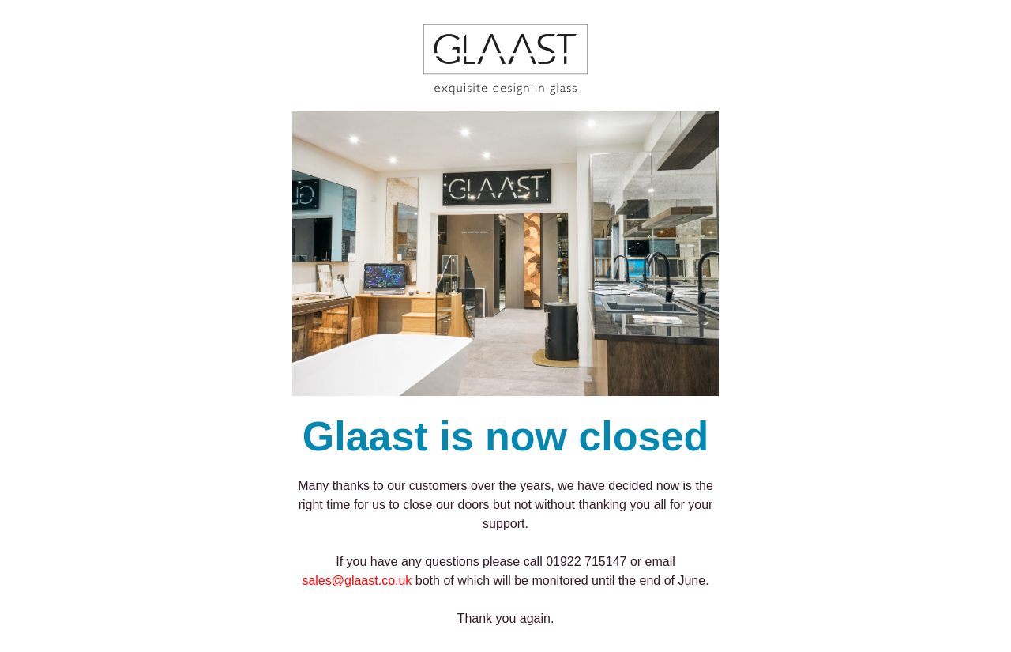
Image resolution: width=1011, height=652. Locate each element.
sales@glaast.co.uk (357, 580)
